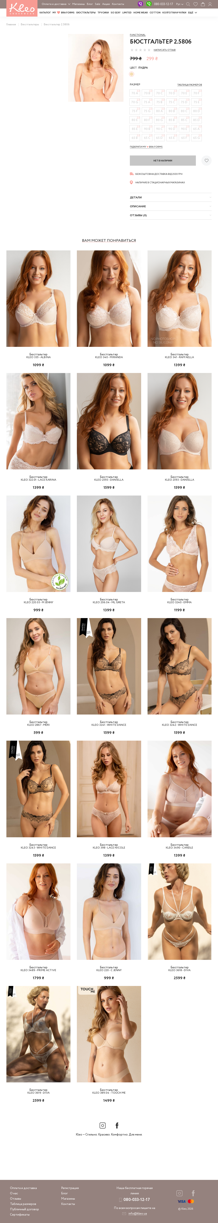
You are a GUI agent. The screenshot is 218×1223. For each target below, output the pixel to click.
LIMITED (127, 12)
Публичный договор (24, 1209)
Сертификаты (20, 1214)
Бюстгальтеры (86, 12)
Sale (97, 4)
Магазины (78, 4)
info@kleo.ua (137, 1214)
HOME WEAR (140, 12)
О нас (14, 1193)
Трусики (103, 12)
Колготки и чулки (174, 12)
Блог (90, 4)
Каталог (45, 12)
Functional (138, 35)
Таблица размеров (23, 1204)
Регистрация (70, 1188)
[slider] (140, 49)
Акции (106, 4)
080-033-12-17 (163, 4)
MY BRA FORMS (64, 12)
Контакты (118, 4)
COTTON (155, 12)
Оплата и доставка (54, 4)
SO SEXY (115, 12)
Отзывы (15, 1198)
